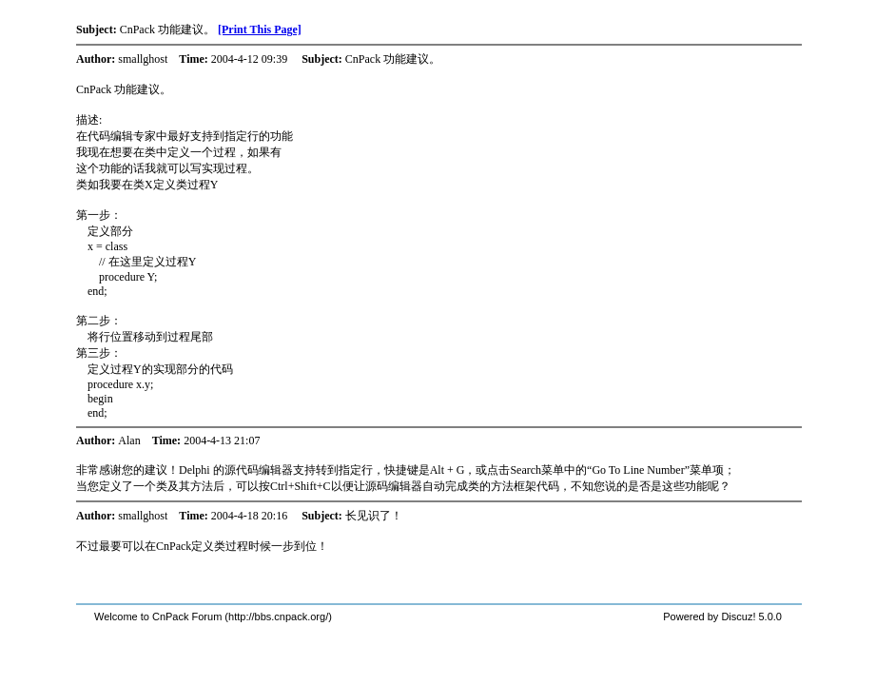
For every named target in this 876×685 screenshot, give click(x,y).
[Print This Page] (260, 29)
